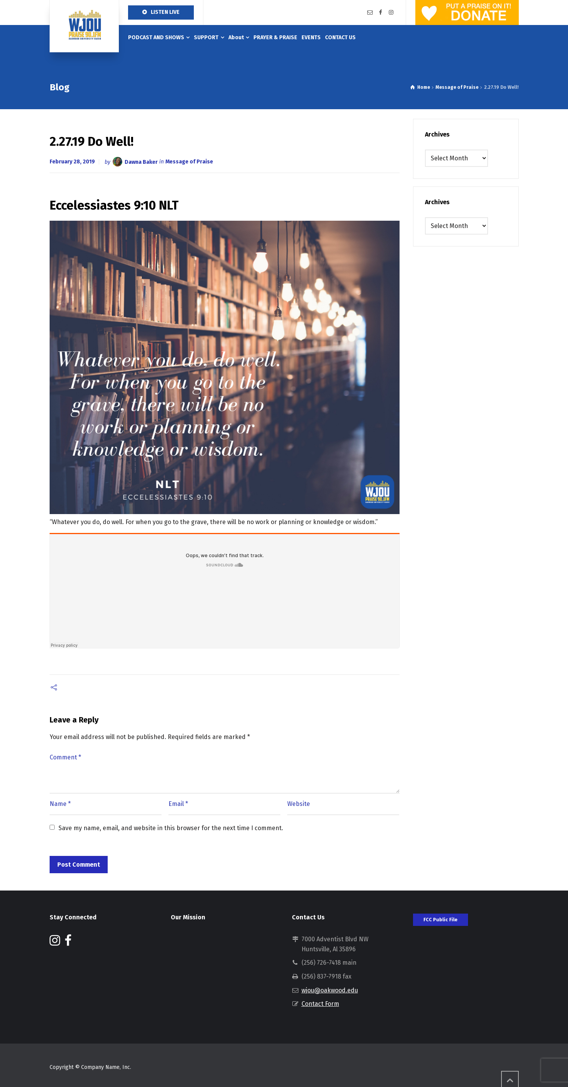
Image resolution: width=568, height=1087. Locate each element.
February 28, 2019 (72, 161)
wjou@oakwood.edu (329, 990)
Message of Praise (189, 161)
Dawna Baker (141, 161)
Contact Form (320, 1003)
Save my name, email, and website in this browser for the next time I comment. (170, 828)
